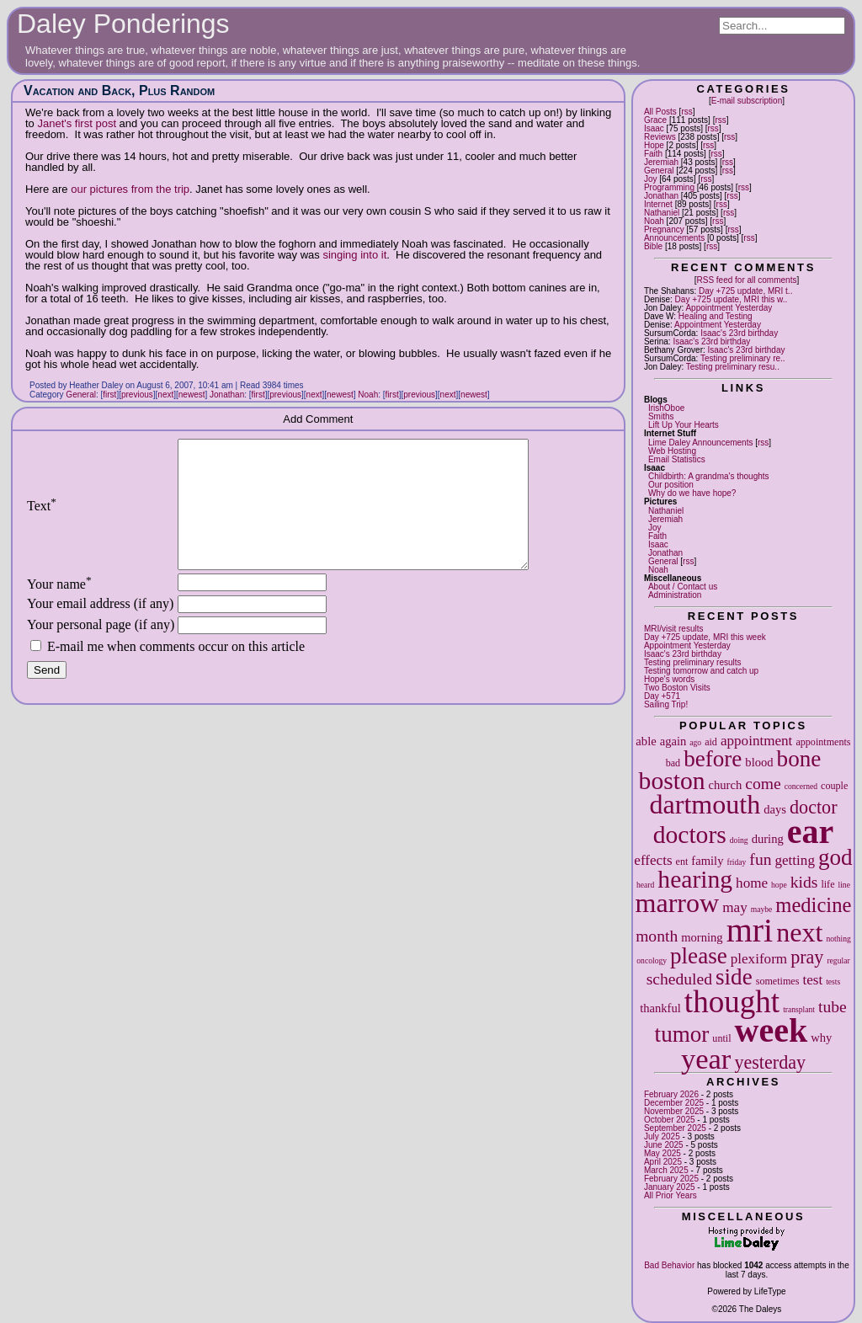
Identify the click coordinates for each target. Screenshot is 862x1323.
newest (191, 394)
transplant (799, 1009)
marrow (678, 903)
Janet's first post (76, 123)
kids (804, 882)
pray (806, 957)
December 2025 (674, 1102)
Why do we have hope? (692, 493)
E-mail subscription (746, 100)
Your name (59, 609)
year (706, 1059)
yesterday (770, 1062)
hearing (694, 879)
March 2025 (666, 1170)
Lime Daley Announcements (700, 442)
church (725, 785)
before (713, 758)
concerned (801, 786)
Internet (658, 204)
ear (810, 832)
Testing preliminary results (693, 662)
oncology (651, 960)
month (657, 936)
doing (739, 840)
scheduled (679, 979)
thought (732, 1001)
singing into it (354, 254)
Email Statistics (676, 459)
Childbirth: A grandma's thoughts (708, 476)
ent (682, 861)
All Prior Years (670, 1195)
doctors (689, 834)
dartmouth (704, 804)
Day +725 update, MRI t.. (745, 291)
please (698, 955)
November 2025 (674, 1111)
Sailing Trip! (666, 704)
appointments (822, 742)
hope (779, 884)
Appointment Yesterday (728, 307)
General (659, 170)
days (775, 809)
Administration (674, 595)
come (762, 783)
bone (799, 758)
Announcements (674, 238)
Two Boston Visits (677, 687)
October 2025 (669, 1119)
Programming (669, 187)
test (812, 980)
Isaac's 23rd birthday (739, 333)
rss (686, 111)
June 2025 (664, 1145)
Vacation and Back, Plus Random (119, 90)
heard (645, 884)
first (109, 394)
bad (673, 763)
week (771, 1030)
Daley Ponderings (123, 23)
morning (701, 937)
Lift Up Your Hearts (683, 424)
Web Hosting (672, 451)
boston (672, 780)
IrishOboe (666, 408)
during (768, 839)
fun (760, 859)
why (821, 1037)
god (835, 857)
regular (838, 960)
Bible (653, 246)
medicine (813, 905)
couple (834, 786)
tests (833, 981)
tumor (682, 1034)
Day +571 (662, 696)
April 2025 (663, 1161)
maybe (762, 909)
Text (41, 518)
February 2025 (671, 1178)
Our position (671, 484)
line (844, 884)
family (707, 860)
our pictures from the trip (130, 189)
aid (711, 742)
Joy (650, 179)
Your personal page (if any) (100, 650)
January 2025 (669, 1187)
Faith (653, 153)
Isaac (654, 128)
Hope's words (669, 679)
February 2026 (671, 1094)
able (646, 741)
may (734, 907)
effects (653, 860)
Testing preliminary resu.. (733, 366)
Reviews (660, 136)
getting (794, 860)
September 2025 (675, 1128)
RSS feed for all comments (746, 280)
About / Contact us (682, 586)
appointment (756, 741)
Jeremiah (661, 162)
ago (695, 742)
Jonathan (661, 195)
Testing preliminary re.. (742, 358)
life (827, 884)
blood (759, 762)
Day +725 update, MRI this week (705, 637)
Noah (654, 221)
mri (750, 930)
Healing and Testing (715, 316)
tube (832, 1007)
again (673, 741)
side (734, 977)
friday (736, 862)
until (721, 1038)
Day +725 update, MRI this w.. (731, 299)
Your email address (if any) (100, 628)
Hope (654, 145)
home (752, 883)
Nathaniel (661, 212)
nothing (838, 938)
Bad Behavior (669, 1265)
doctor (813, 807)
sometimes (778, 981)
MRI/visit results (674, 628)
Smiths (661, 416)
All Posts (660, 111)
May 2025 (662, 1153)
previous (137, 394)
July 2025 (662, 1136)
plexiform (759, 959)
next (799, 932)
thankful (660, 1008)
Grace (655, 120)
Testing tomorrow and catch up (701, 670)
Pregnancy (664, 229)
